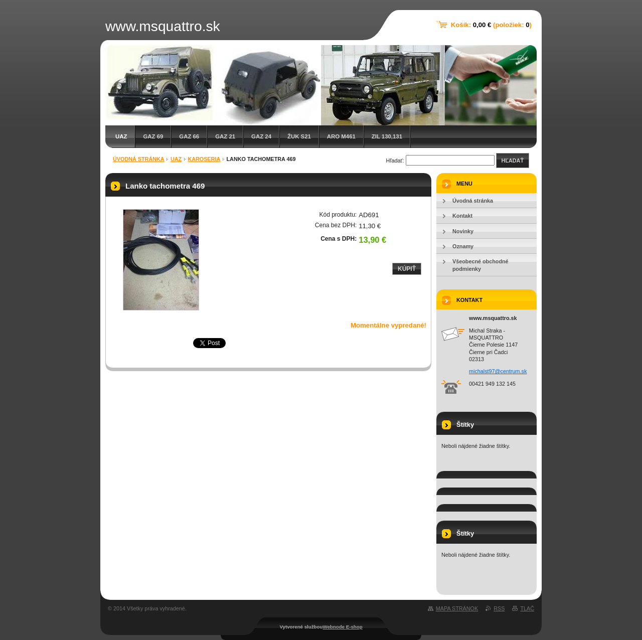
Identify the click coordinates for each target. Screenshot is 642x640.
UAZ (121, 136)
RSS (499, 608)
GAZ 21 (225, 136)
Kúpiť (407, 268)
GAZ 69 (153, 136)
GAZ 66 (189, 136)
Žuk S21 (299, 136)
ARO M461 (341, 136)
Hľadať (513, 160)
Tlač (527, 608)
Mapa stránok (457, 608)
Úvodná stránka (139, 159)
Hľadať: (395, 160)
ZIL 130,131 (387, 136)
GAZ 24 (261, 136)
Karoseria (204, 159)
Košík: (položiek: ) (491, 25)
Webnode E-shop (342, 626)
